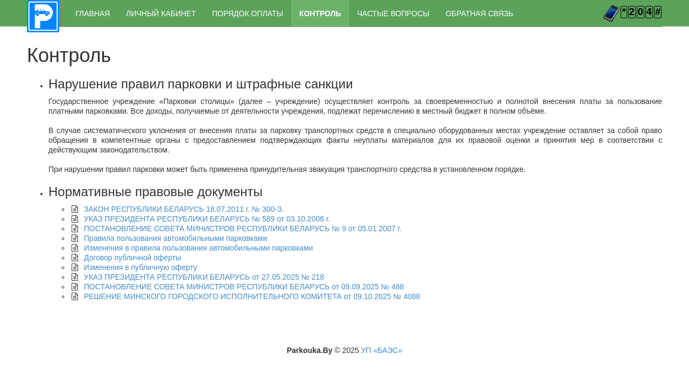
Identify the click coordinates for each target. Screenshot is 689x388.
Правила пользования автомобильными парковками (176, 238)
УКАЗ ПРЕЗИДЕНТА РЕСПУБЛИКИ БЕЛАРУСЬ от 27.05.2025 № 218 (204, 277)
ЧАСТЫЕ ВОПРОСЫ (393, 13)
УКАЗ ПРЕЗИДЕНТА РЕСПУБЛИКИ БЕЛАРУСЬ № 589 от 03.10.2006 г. (207, 218)
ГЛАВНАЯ (92, 13)
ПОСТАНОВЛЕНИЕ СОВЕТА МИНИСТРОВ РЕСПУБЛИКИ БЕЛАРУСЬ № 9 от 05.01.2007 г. (243, 228)
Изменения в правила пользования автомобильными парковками (198, 248)
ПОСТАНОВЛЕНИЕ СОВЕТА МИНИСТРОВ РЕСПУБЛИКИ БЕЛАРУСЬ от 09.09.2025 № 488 (244, 286)
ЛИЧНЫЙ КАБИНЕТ (161, 13)
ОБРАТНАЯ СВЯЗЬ (479, 13)
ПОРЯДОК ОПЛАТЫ (247, 13)
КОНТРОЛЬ (320, 13)
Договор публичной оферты (132, 257)
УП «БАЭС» (382, 350)
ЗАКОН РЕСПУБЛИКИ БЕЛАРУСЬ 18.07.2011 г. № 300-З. (184, 209)
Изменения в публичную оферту (140, 267)
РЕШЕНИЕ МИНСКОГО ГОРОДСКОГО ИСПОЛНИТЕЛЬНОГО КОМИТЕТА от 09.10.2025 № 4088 (252, 296)
